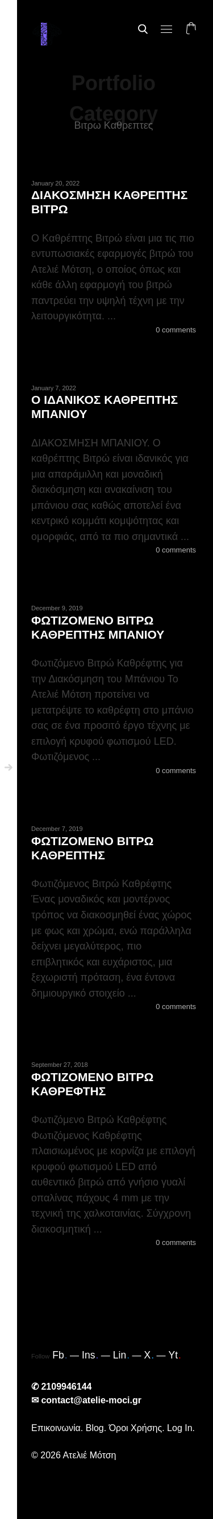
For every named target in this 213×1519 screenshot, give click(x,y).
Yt (174, 1355)
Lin (121, 1355)
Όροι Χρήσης (135, 1428)
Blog (95, 1428)
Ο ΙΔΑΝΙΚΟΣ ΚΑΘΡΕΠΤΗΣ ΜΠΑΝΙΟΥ (104, 406)
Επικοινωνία (56, 1428)
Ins (90, 1355)
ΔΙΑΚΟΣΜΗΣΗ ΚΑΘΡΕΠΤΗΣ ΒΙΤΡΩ (109, 202)
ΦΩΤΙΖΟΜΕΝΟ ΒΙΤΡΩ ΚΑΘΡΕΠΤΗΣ (92, 848)
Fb (59, 1355)
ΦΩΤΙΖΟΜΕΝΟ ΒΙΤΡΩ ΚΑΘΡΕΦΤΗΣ (92, 1084)
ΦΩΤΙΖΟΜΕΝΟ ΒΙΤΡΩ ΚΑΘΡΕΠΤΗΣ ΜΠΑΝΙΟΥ (97, 627)
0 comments (176, 330)
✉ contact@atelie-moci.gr (86, 1400)
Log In (179, 1428)
